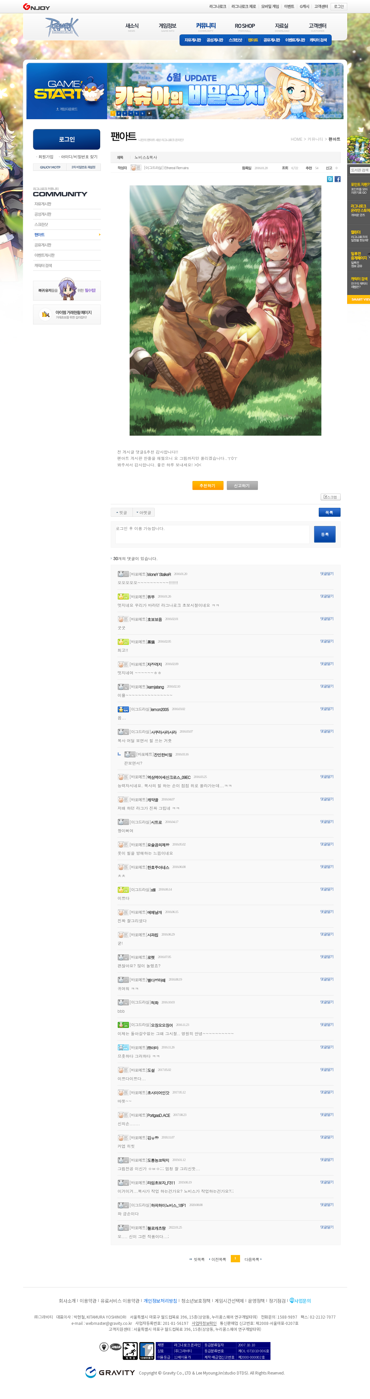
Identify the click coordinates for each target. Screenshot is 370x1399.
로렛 (150, 957)
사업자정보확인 (204, 1323)
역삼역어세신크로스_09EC (168, 777)
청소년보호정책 (196, 1300)
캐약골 (152, 799)
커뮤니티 (315, 139)
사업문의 (302, 1300)
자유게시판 (192, 40)
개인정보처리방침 (160, 1300)
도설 (150, 1070)
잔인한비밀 (163, 754)
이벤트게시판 (295, 40)
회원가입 (46, 156)
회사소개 (67, 1300)
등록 (325, 534)
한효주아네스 (158, 867)
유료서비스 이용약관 (120, 1300)
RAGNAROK (61, 27)
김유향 (152, 1137)
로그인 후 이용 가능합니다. (212, 534)
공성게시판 (215, 40)
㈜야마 (152, 1047)
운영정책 (256, 1300)
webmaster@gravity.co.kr (109, 1323)
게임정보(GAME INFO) (168, 27)
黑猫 (150, 642)
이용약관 (88, 1300)
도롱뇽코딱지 (158, 1160)
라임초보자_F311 (161, 1182)
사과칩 (152, 935)
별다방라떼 (156, 980)
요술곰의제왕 (158, 844)
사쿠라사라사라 (163, 732)
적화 (154, 1002)
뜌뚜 (150, 597)
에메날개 (154, 912)
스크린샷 (235, 40)
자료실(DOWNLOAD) (281, 27)
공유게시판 (272, 40)
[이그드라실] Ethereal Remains (166, 167)
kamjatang (155, 687)
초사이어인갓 (158, 1092)
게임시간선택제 (229, 1300)
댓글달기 (327, 573)
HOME (297, 139)
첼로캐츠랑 (156, 1228)
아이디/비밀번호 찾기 (79, 156)
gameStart (66, 85)
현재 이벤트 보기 (149, 113)
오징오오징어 (162, 1025)
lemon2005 (159, 709)
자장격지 (154, 664)
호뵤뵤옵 (154, 619)
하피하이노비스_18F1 (168, 1205)
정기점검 (277, 1300)
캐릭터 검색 (320, 40)
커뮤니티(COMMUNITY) (206, 27)
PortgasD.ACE (158, 1115)
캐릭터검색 (67, 265)
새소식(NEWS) (132, 27)
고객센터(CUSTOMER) (317, 27)
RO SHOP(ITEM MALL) (245, 27)
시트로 (156, 822)
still (153, 889)
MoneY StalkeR (159, 574)
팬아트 (253, 40)
